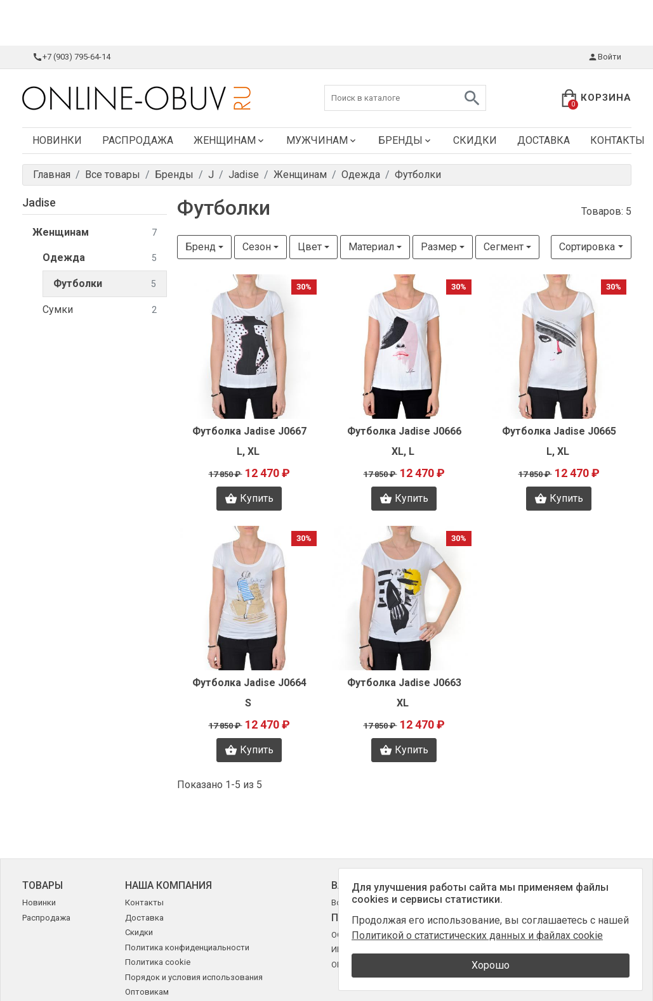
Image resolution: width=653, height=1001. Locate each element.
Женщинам (230, 140)
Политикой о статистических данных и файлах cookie (477, 935)
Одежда (100, 258)
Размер (439, 247)
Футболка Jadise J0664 (249, 683)
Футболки (104, 284)
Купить (249, 498)
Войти (604, 57)
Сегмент (504, 247)
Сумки (100, 310)
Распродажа (137, 140)
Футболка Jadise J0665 (559, 431)
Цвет (310, 247)
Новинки (57, 140)
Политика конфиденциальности (187, 947)
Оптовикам (147, 992)
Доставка (543, 140)
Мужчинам (322, 140)
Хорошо (491, 965)
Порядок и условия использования (194, 977)
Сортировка (587, 247)
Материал (371, 247)
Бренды (405, 140)
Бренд (200, 247)
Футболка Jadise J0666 (404, 431)
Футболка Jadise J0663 (404, 683)
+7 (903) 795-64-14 (71, 57)
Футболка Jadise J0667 (249, 431)
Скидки (475, 140)
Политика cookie (157, 962)
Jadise (39, 202)
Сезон (256, 247)
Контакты (144, 902)
